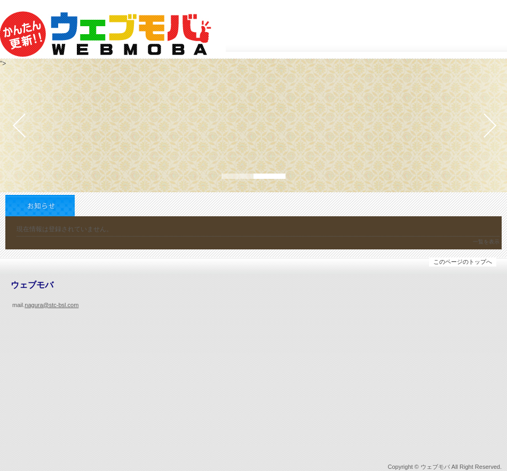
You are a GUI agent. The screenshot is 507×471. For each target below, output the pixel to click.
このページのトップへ (462, 261)
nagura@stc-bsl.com (51, 305)
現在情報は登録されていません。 (65, 229)
